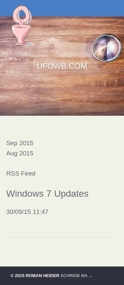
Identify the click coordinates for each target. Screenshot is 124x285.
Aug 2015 (19, 153)
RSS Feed (21, 173)
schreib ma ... (76, 275)
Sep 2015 (19, 143)
